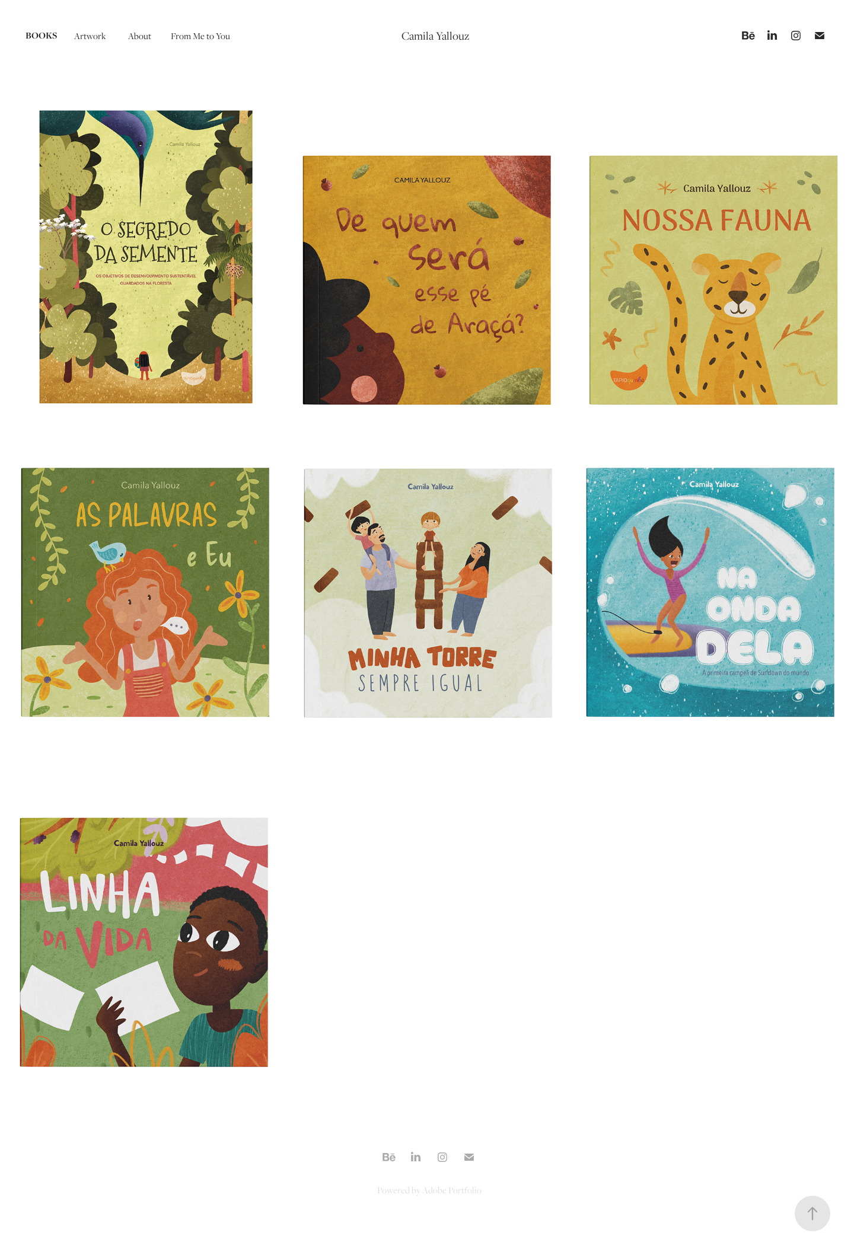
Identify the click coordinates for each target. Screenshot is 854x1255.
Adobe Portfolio (452, 1190)
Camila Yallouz (435, 35)
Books (41, 35)
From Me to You (200, 35)
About (139, 35)
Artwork (90, 35)
